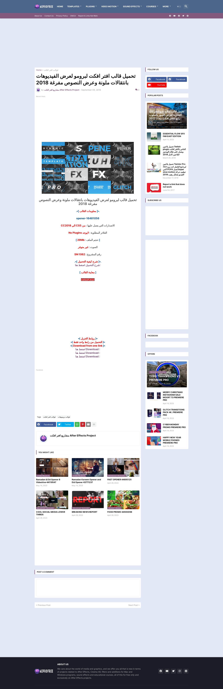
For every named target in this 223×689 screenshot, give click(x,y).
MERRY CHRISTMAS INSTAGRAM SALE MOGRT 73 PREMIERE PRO (173, 396)
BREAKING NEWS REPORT (84, 512)
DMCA (73, 16)
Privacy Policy (62, 16)
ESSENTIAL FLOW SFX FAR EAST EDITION (174, 134)
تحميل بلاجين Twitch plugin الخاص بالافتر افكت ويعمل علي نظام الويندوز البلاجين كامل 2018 (174, 150)
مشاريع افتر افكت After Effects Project (73, 435)
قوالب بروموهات (64, 417)
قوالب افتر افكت (51, 70)
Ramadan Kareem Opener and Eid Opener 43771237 (86, 480)
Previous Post (44, 605)
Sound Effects (131, 6)
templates (73, 6)
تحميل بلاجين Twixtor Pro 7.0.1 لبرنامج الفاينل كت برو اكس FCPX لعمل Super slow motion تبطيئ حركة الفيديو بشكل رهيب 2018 (174, 169)
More (166, 6)
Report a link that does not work (174, 185)
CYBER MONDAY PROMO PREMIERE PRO (174, 425)
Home (60, 6)
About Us (38, 16)
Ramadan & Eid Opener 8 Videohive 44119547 (48, 480)
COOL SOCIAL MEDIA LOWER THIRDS (50, 513)
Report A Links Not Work (88, 16)
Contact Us (49, 16)
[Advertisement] (111, 43)
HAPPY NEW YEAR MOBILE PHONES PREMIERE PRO (172, 440)
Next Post (133, 605)
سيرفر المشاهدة (87, 279)
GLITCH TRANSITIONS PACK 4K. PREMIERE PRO (173, 412)
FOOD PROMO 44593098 (119, 512)
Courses (151, 6)
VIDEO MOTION (108, 6)
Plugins (90, 6)
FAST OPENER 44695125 (119, 479)
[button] (179, 6)
